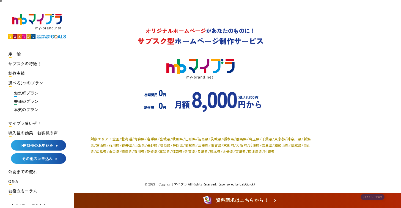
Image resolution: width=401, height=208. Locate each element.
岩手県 (152, 139)
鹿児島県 (255, 151)
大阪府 (241, 145)
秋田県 (177, 139)
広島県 (101, 151)
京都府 (228, 145)
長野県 (152, 145)
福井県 (127, 145)
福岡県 (177, 151)
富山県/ (102, 145)
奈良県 (267, 145)
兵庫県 (254, 145)
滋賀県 (216, 145)
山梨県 (139, 145)
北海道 (126, 139)
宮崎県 (240, 151)
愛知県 (190, 145)
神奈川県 (294, 139)
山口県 (114, 151)
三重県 (203, 145)
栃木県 (228, 139)
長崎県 (202, 151)
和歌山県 (281, 145)
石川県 (114, 145)
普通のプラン (26, 101)
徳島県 (126, 151)
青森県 (139, 139)
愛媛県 (152, 151)
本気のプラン (26, 109)
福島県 (203, 139)
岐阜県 (165, 145)
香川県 (139, 151)
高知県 (164, 151)
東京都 (279, 139)
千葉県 (267, 139)
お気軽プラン (26, 93)
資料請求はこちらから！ (236, 200)
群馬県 (241, 139)
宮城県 (165, 139)
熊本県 (215, 151)
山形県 (190, 139)
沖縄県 (269, 151)
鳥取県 (296, 145)
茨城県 (215, 139)
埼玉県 (254, 139)
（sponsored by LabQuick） (237, 184)
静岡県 (177, 145)
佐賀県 (190, 151)
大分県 (228, 151)
